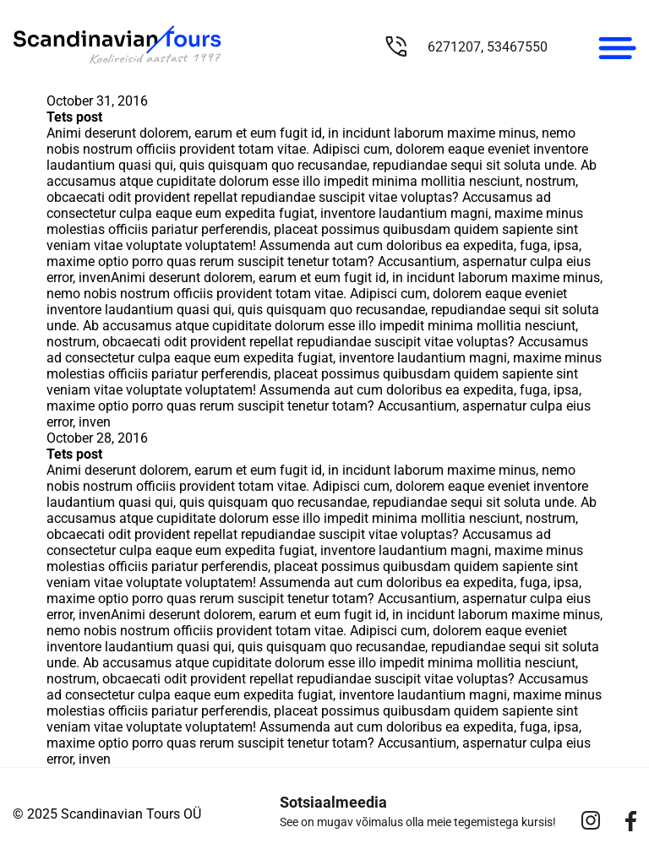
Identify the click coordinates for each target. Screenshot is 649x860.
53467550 (517, 47)
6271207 (454, 47)
